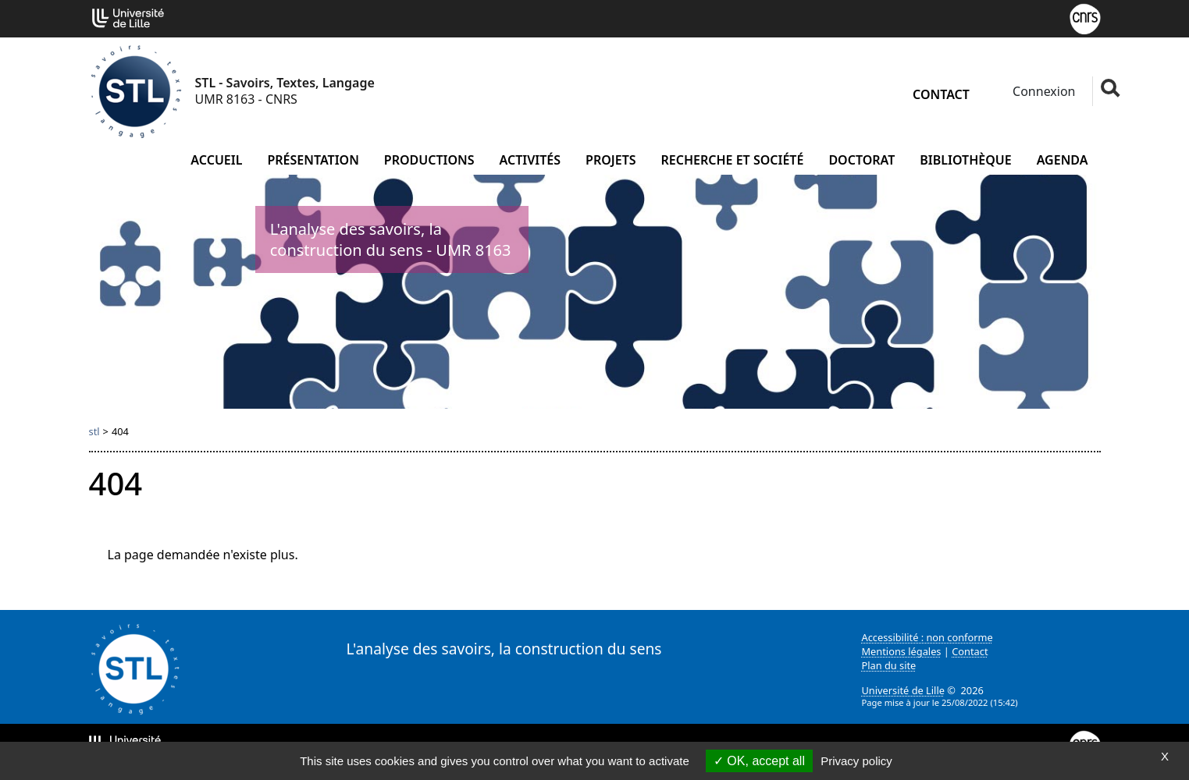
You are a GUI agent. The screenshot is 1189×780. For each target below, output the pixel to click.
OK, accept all (759, 761)
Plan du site (889, 665)
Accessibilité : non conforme (927, 637)
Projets (611, 159)
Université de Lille (903, 690)
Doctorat (861, 159)
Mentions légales (902, 651)
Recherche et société (732, 159)
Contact (941, 94)
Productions (429, 159)
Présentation (312, 159)
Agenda (1062, 159)
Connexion (1042, 91)
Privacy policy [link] (856, 761)
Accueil (216, 159)
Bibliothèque (965, 159)
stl (94, 431)
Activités (530, 159)
